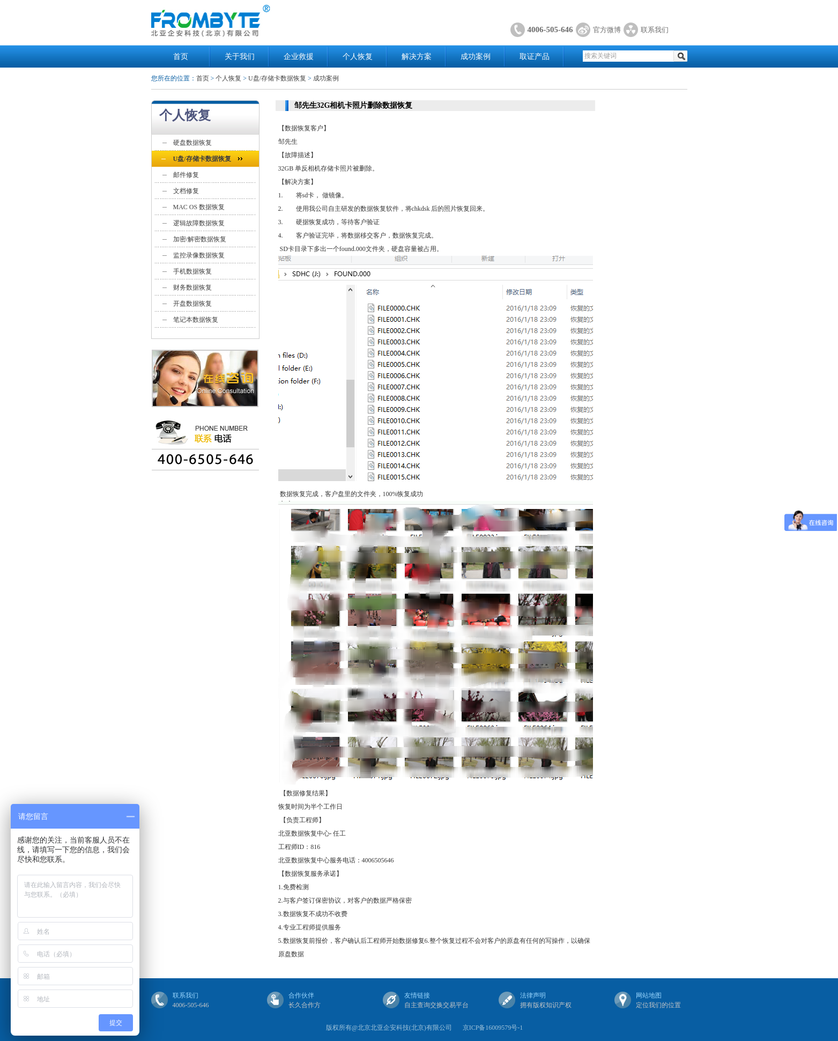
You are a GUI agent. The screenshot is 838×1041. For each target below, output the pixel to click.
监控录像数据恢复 (199, 255)
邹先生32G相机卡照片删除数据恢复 (353, 105)
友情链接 (417, 995)
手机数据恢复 (192, 271)
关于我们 (240, 57)
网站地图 (649, 995)
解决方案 (417, 57)
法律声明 (533, 995)
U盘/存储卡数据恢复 (277, 78)
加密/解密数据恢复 (199, 239)
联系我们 (655, 30)
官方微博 (607, 30)
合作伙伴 (301, 995)
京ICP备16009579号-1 (493, 1027)
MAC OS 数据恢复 (199, 207)
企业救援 (299, 57)
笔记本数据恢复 (195, 319)
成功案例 (476, 57)
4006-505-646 (550, 29)
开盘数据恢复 (192, 303)
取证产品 (535, 57)
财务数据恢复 (192, 287)
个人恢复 (358, 57)
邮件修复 (186, 175)
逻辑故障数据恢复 (199, 223)
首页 (180, 57)
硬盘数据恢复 (192, 142)
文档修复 (186, 191)
